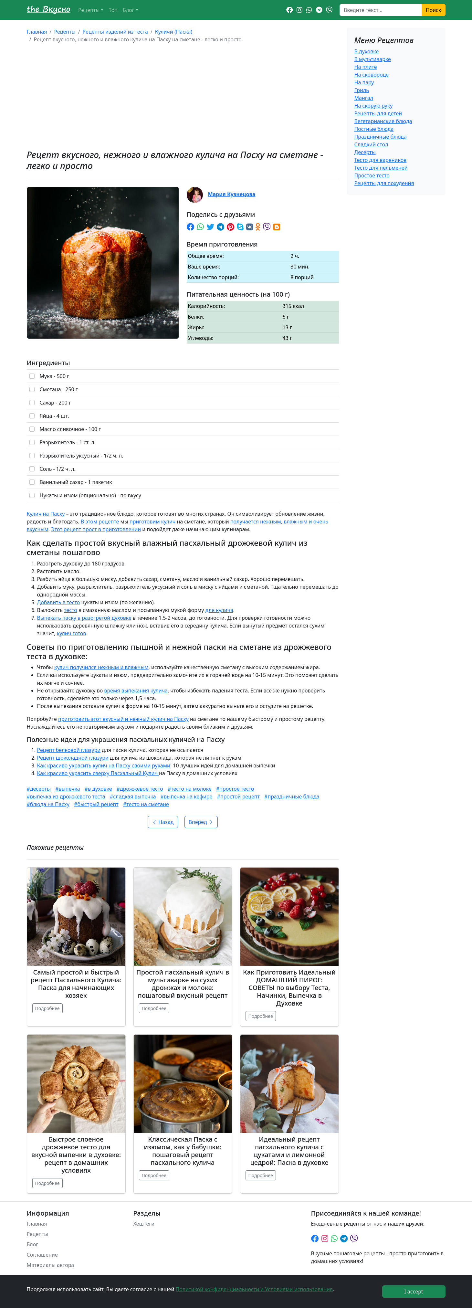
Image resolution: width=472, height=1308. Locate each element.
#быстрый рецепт (96, 804)
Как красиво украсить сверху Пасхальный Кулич (98, 773)
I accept (413, 1291)
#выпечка (67, 788)
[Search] (381, 10)
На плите (365, 66)
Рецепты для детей (378, 113)
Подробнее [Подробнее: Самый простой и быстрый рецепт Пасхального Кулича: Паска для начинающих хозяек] (47, 1008)
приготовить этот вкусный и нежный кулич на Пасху (123, 719)
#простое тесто (235, 788)
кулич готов (71, 633)
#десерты (39, 788)
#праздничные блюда (291, 796)
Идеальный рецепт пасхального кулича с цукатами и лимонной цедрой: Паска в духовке (289, 1151)
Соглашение (42, 1254)
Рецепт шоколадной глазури (73, 757)
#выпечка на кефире (187, 796)
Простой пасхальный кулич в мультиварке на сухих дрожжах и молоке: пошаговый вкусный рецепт (182, 984)
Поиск (433, 10)
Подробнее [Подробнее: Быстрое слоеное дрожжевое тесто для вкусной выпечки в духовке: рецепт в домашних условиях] (47, 1183)
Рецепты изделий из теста (115, 31)
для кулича (219, 610)
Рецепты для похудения (384, 183)
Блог (128, 10)
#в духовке (98, 788)
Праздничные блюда (380, 136)
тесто (70, 610)
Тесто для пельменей (381, 167)
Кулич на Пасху (46, 513)
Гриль (361, 90)
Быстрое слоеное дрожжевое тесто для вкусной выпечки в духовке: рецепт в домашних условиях (76, 1155)
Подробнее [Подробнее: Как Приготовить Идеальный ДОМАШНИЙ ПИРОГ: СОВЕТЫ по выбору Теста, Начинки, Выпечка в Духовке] (260, 1016)
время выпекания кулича (136, 690)
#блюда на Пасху (48, 804)
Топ (113, 10)
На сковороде (371, 74)
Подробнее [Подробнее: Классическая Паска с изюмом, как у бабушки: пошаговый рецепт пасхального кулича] (154, 1175)
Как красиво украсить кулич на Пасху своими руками (103, 765)
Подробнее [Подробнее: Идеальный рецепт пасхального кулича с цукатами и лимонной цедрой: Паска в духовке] (260, 1175)
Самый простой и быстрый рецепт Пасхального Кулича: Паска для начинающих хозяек (76, 984)
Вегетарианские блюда (383, 121)
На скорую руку (373, 105)
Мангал (363, 97)
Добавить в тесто (58, 602)
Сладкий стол (371, 144)
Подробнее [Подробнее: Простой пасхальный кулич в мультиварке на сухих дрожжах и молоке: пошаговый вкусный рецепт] (154, 1008)
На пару (364, 82)
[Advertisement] (183, 96)
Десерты (365, 152)
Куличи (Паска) (173, 31)
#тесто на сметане (146, 804)
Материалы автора (50, 1265)
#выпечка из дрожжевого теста (66, 796)
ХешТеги (144, 1223)
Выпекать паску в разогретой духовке (84, 617)
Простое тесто (372, 175)
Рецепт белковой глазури (69, 750)
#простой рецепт (238, 796)
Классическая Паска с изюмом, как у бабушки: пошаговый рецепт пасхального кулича (182, 1151)
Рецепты (89, 10)
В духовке (366, 51)
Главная (37, 31)
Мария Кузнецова (232, 194)
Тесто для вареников (380, 160)
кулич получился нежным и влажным (101, 667)
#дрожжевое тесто (140, 788)
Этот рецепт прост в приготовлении (96, 529)
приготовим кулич (152, 521)
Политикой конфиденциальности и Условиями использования (254, 1289)
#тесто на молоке (190, 788)
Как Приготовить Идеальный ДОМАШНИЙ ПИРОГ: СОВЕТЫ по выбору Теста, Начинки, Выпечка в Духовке (289, 987)
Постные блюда (374, 128)
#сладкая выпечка (133, 796)
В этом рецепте (100, 521)
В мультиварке (372, 59)
